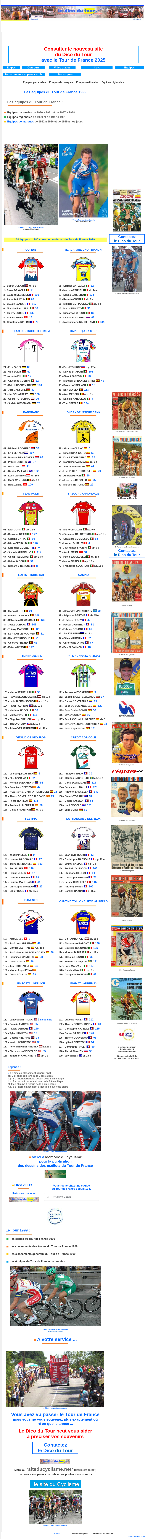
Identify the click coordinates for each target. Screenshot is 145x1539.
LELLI (26, 308)
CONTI (77, 299)
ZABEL (17, 367)
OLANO (78, 448)
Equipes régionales (113, 82)
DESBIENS (22, 295)
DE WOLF (19, 290)
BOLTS (18, 371)
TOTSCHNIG (23, 399)
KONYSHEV (78, 317)
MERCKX (74, 394)
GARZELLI (79, 286)
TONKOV (75, 367)
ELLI (20, 376)
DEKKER (18, 453)
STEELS (73, 403)
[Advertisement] (73, 36)
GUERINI (25, 380)
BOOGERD (24, 448)
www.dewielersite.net (31, 229)
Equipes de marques (61, 82)
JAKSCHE (20, 390)
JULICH (19, 285)
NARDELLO (79, 399)
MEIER (19, 317)
